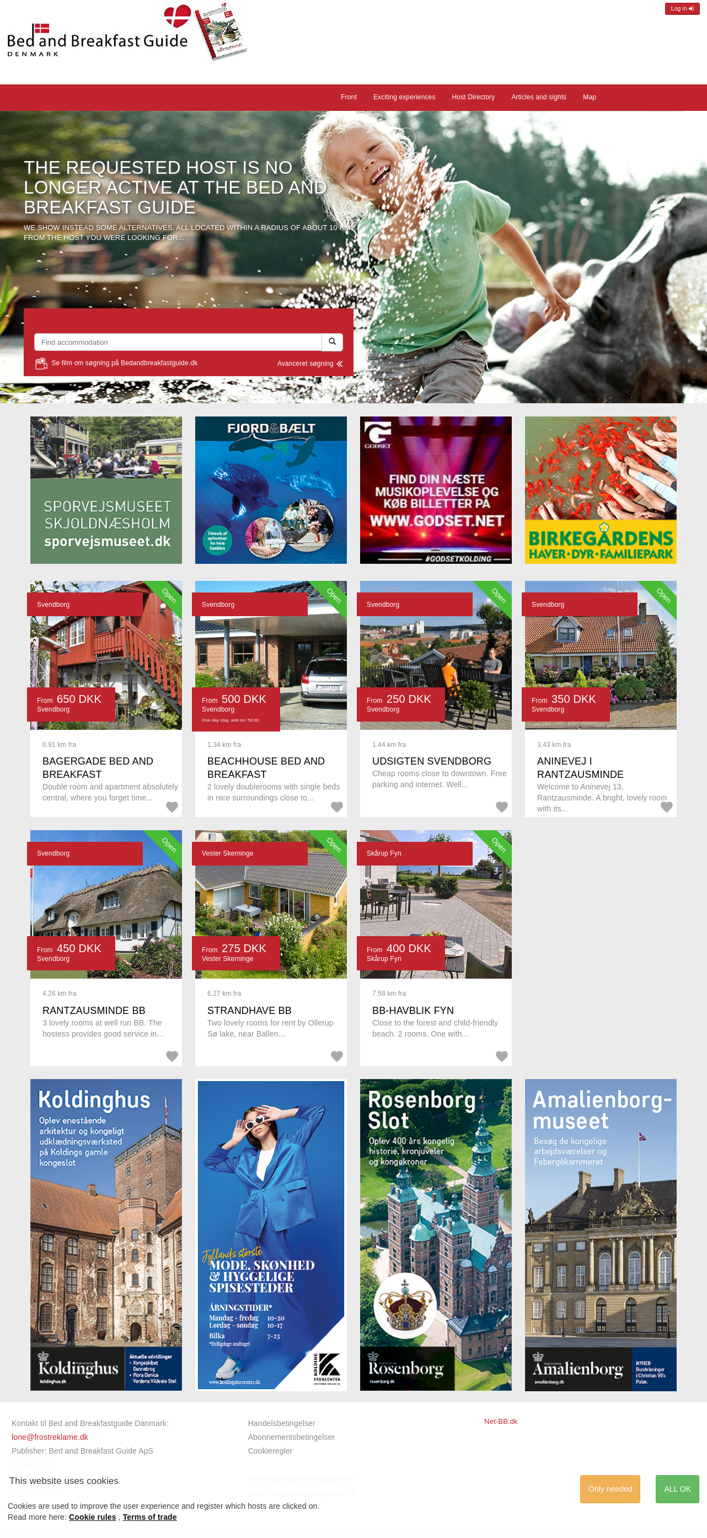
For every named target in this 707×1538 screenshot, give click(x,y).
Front (349, 97)
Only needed (610, 1488)
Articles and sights (538, 97)
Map (589, 97)
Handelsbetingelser (281, 1423)
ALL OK (677, 1488)
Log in (682, 9)
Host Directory (473, 97)
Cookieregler (270, 1450)
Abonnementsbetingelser (291, 1437)
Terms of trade (150, 1517)
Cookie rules (92, 1517)
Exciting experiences (404, 97)
